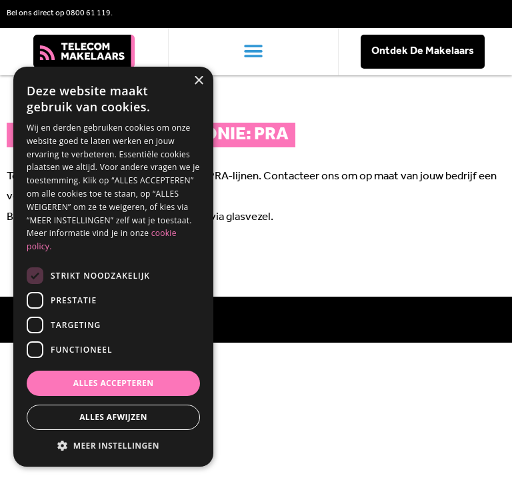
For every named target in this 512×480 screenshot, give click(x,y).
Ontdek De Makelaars (422, 51)
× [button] (198, 81)
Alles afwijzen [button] (113, 417)
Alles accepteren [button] (113, 383)
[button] (254, 52)
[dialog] (113, 267)
